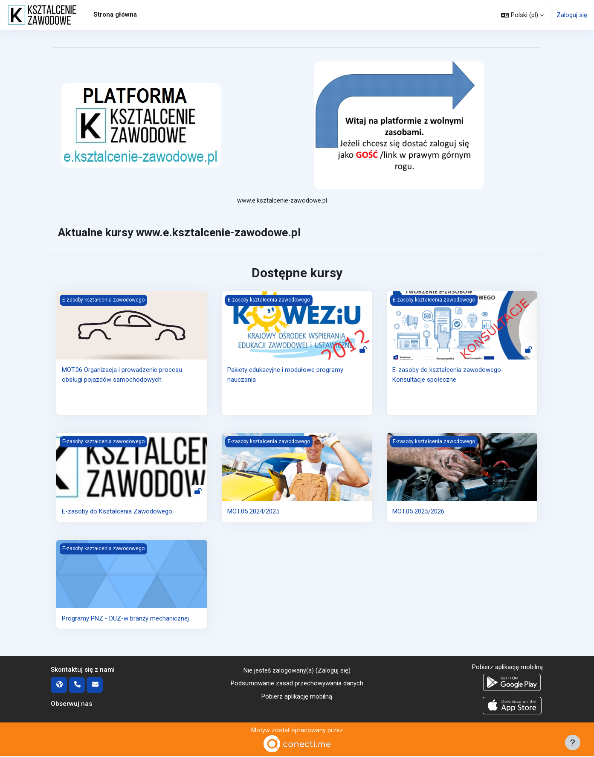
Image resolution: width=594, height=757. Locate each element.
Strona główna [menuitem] (115, 14)
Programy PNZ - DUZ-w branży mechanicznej (125, 619)
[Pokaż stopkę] (572, 742)
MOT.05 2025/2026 (418, 512)
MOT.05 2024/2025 (253, 512)
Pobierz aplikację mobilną (296, 697)
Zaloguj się (571, 15)
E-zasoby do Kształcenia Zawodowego (117, 512)
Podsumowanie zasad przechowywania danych (297, 684)
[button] (522, 15)
